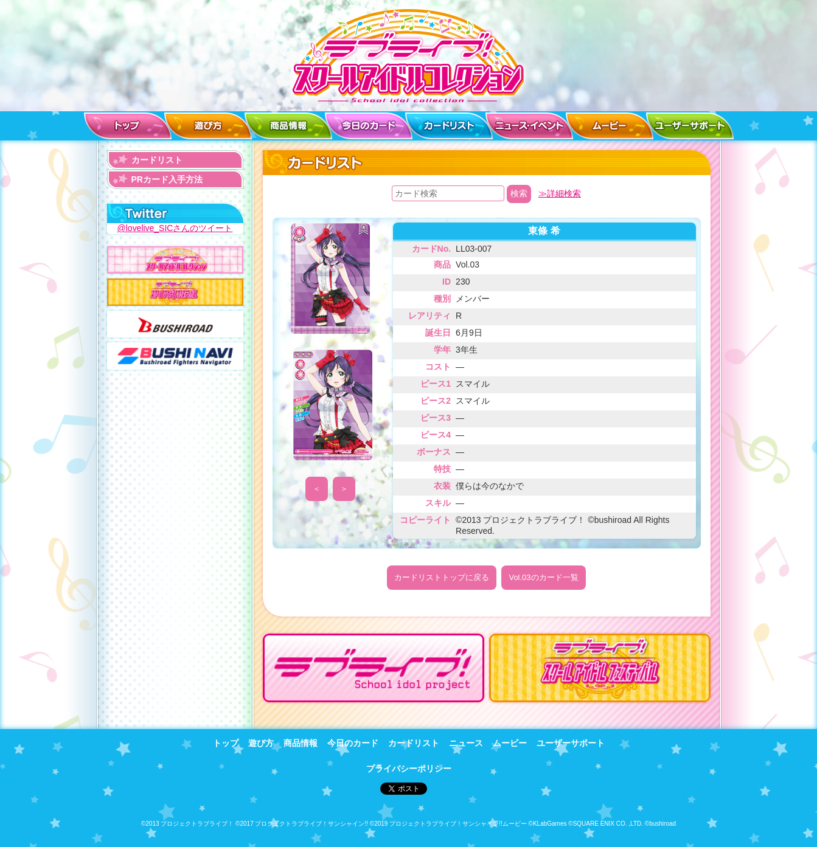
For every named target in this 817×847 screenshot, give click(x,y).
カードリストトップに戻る (441, 577)
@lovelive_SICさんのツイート (174, 228)
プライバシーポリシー (408, 768)
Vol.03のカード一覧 (543, 577)
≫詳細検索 (559, 193)
